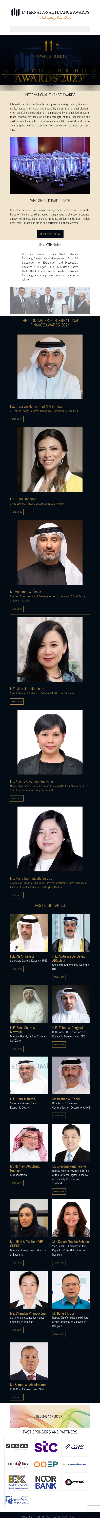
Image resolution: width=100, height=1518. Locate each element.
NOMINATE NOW (50, 234)
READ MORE (17, 419)
